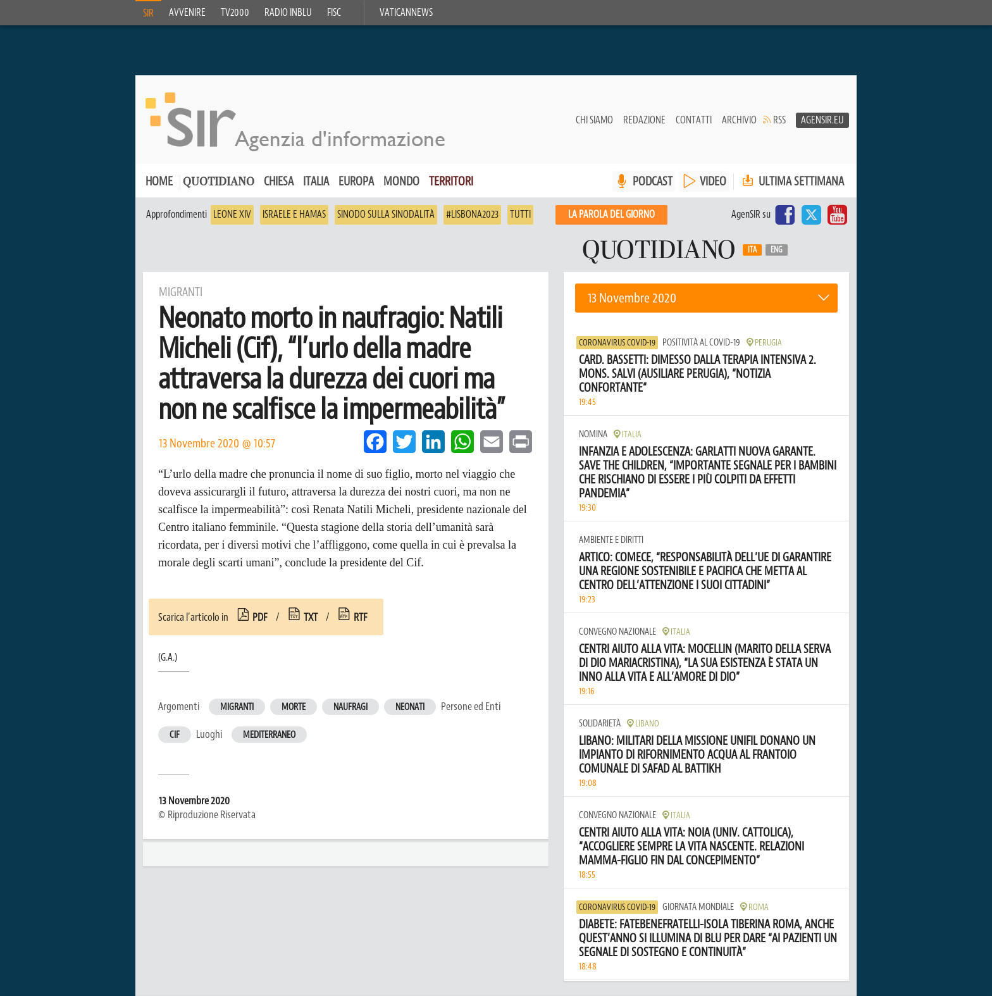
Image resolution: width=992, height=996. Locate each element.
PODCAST (653, 182)
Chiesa (279, 182)
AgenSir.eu (822, 121)
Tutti (520, 215)
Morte (294, 708)
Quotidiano (218, 183)
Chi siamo (594, 121)
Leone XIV (232, 215)
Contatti (694, 121)
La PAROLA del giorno (611, 215)
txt (311, 618)
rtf (361, 618)
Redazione (644, 121)
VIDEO (713, 182)
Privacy (316, 942)
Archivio (739, 121)
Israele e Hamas (294, 215)
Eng (777, 251)
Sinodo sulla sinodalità (386, 215)
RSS (779, 121)
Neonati (410, 708)
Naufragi (350, 708)
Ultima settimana (792, 182)
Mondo (401, 182)
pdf (260, 618)
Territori (451, 182)
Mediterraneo (269, 736)
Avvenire (187, 12)
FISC (334, 12)
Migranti (237, 708)
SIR (148, 13)
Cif (175, 736)
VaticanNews (406, 12)
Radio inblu (288, 12)
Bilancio (362, 942)
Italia (316, 182)
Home (159, 182)
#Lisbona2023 (472, 215)
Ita (752, 251)
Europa (356, 182)
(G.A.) (167, 658)
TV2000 (235, 12)
